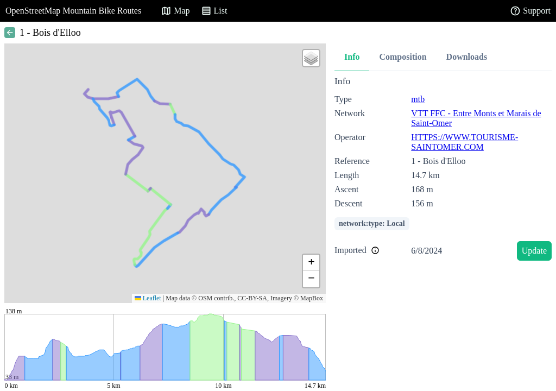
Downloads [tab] (467, 56)
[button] (311, 58)
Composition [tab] (402, 56)
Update (534, 250)
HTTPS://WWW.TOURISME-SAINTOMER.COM (464, 142)
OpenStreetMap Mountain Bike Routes (73, 10)
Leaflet (148, 298)
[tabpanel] (443, 170)
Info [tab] (351, 56)
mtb (418, 99)
